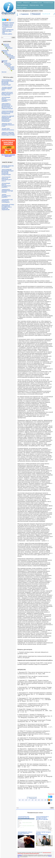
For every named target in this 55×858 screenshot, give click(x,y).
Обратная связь (6, 31)
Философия (11, 67)
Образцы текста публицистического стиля (8, 125)
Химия (12, 69)
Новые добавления (7, 29)
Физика (9, 65)
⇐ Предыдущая (35, 14)
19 (35, 800)
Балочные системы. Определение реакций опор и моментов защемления (8, 207)
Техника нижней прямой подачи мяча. (7, 89)
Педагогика (4, 60)
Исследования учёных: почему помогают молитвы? (25, 833)
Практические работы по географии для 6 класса (7, 179)
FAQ (3, 32)
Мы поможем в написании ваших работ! (8, 155)
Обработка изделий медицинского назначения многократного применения (8, 119)
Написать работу (7, 34)
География (9, 48)
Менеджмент (11, 56)
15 (23, 800)
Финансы (12, 68)
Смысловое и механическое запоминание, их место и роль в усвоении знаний (7, 106)
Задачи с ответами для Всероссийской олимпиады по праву (8, 134)
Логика (6, 53)
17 (29, 800)
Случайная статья (7, 25)
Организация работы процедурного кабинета (6, 99)
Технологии (8, 64)
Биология (6, 45)
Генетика (8, 46)
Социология (7, 63)
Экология (4, 72)
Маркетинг (8, 54)
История (5, 51)
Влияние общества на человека (8, 166)
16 (26, 800)
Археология (6, 44)
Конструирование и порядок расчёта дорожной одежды (42, 818)
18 (32, 800)
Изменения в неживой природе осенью (7, 191)
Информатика (5, 50)
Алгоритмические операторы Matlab (23, 817)
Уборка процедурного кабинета (6, 196)
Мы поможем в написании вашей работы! (31, 853)
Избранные (26, 2)
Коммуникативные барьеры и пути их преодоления (7, 112)
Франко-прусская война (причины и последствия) (7, 94)
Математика (10, 55)
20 (39, 800)
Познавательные (48, 2)
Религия (5, 62)
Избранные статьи (7, 24)
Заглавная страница (8, 22)
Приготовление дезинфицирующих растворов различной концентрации (8, 82)
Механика (12, 58)
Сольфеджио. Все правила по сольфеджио (7, 201)
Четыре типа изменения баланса (8, 129)
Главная (19, 2)
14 (19, 800)
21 (42, 800)
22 (45, 800)
